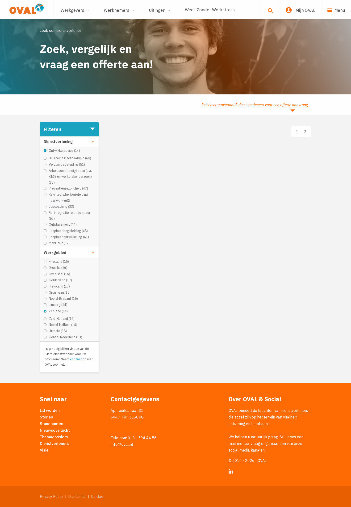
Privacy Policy (51, 496)
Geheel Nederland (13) (65, 337)
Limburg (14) (58, 305)
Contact (97, 496)
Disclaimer (77, 496)
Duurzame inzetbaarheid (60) (70, 158)
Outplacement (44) (63, 224)
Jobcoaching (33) (61, 206)
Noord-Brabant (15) (63, 298)
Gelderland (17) (60, 280)
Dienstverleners (54, 443)
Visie (44, 450)
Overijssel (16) (59, 274)
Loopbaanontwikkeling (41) (69, 237)
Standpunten (51, 423)
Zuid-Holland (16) (62, 319)
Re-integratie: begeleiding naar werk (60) (68, 197)
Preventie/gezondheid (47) (68, 188)
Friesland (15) (59, 261)
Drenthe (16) (58, 268)
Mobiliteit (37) (59, 243)
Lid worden (50, 410)
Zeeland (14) (58, 311)
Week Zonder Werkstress (210, 10)
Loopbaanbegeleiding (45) (68, 231)
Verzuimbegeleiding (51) (67, 164)
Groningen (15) (60, 292)
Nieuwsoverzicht (55, 430)
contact (76, 359)
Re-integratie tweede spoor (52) (69, 216)
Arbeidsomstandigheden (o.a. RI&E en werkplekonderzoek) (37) (70, 177)
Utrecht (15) (58, 331)
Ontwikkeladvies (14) (64, 150)
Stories (46, 417)
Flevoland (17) (59, 286)
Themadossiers (54, 437)
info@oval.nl (122, 444)
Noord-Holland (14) (63, 325)
